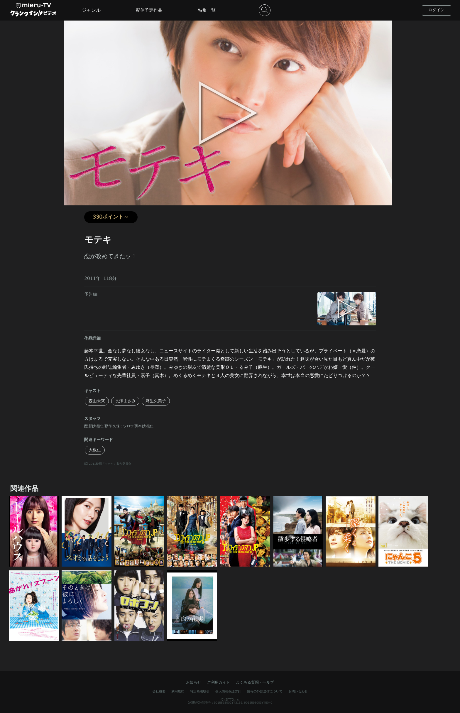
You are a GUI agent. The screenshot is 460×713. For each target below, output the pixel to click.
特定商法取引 (199, 691)
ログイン (436, 10)
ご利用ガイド (218, 682)
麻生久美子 (156, 401)
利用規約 (177, 691)
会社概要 (159, 691)
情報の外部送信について (265, 691)
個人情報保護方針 (228, 691)
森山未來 (97, 401)
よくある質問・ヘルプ (255, 682)
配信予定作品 (149, 10)
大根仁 (95, 450)
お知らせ (193, 682)
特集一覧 (207, 10)
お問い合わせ (298, 691)
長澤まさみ (125, 401)
